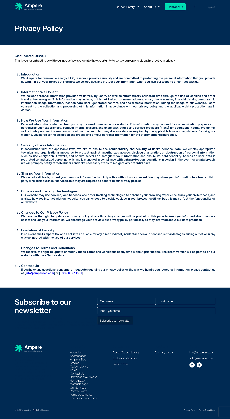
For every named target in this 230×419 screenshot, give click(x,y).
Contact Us (175, 6)
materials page (79, 384)
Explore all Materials (125, 358)
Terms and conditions (83, 398)
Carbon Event (121, 364)
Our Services (78, 387)
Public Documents (81, 394)
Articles (74, 362)
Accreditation (78, 355)
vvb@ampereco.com (202, 358)
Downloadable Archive (83, 377)
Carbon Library (125, 6)
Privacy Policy (78, 391)
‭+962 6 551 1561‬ (71, 273)
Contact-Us (77, 373)
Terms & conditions (207, 410)
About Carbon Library (126, 352)
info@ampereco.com (40, 273)
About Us (150, 6)
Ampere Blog (78, 359)
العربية (211, 6)
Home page (77, 380)
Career (74, 369)
